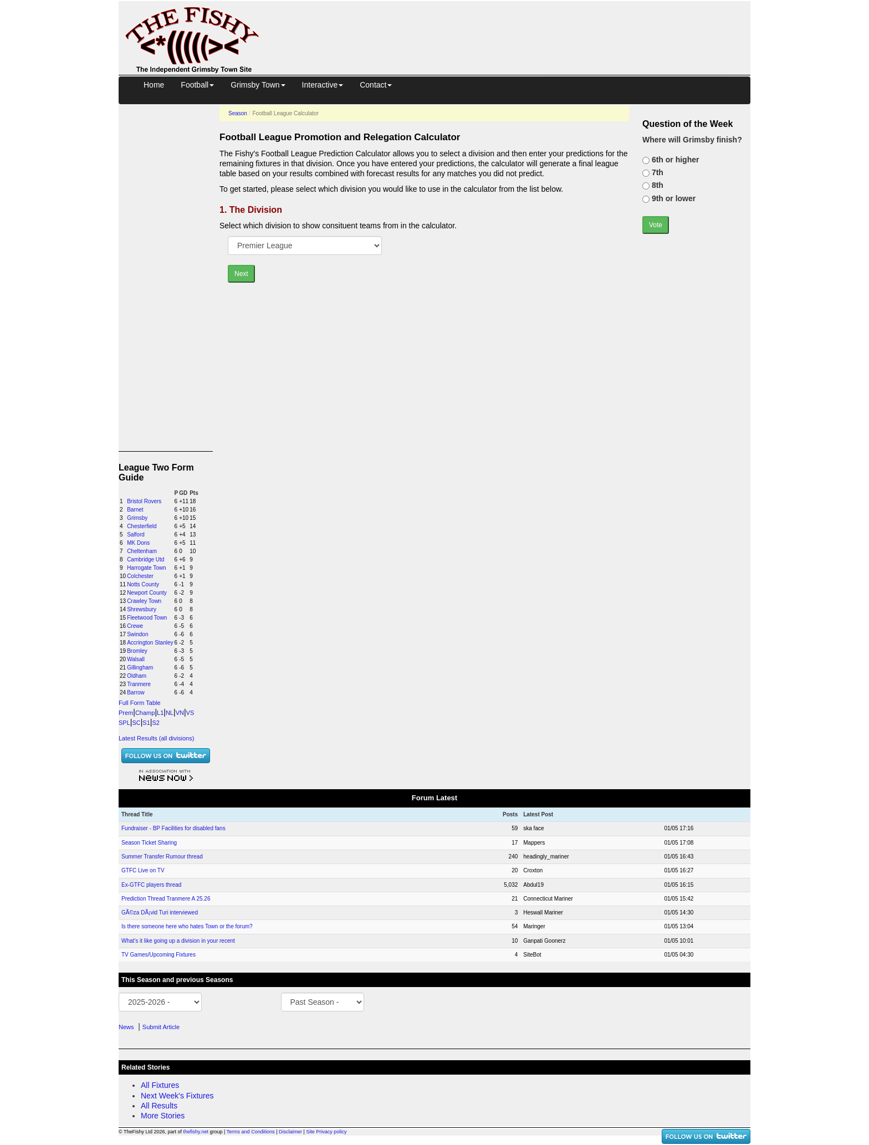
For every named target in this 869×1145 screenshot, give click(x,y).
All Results (159, 1105)
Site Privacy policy (326, 1131)
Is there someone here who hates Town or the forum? (187, 926)
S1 (146, 722)
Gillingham (140, 667)
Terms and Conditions (251, 1131)
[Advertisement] (515, 27)
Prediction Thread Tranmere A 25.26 (165, 899)
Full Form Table (140, 702)
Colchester (140, 576)
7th (656, 172)
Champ (145, 712)
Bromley (137, 651)
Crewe (135, 626)
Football (197, 84)
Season (237, 113)
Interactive (323, 84)
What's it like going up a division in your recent (178, 941)
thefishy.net (195, 1131)
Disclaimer (290, 1131)
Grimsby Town (258, 84)
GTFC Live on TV (143, 870)
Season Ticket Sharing (149, 843)
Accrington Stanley (150, 643)
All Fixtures (160, 1085)
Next (241, 274)
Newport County (147, 593)
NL (169, 712)
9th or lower (673, 198)
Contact (376, 84)
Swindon (137, 634)
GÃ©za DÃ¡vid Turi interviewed (159, 912)
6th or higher (674, 159)
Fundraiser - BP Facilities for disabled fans (173, 828)
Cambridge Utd (145, 559)
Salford (136, 534)
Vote (655, 225)
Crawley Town (144, 601)
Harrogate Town (146, 568)
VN (180, 712)
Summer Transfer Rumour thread (162, 856)
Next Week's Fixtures (177, 1095)
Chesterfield (141, 526)
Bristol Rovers (144, 501)
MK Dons (138, 543)
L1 (160, 712)
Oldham (136, 676)
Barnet (135, 510)
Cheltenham (142, 551)
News (126, 1027)
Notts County (143, 584)
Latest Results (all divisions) (156, 738)
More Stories (163, 1115)
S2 (155, 722)
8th (656, 185)
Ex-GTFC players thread (151, 885)
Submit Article (161, 1027)
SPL (124, 722)
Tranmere (139, 684)
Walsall (136, 659)
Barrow (136, 692)
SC (136, 722)
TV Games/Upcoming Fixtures (158, 955)
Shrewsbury (141, 609)
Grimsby (137, 518)
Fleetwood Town (147, 618)
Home (154, 84)
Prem (126, 712)
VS (190, 712)
